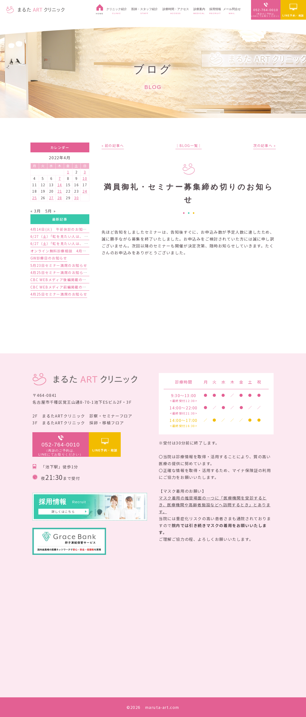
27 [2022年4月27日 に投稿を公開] (51, 197)
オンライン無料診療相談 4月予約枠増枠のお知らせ (75, 250)
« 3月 (35, 211)
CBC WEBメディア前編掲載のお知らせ (64, 287)
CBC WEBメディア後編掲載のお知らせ (64, 279)
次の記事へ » (264, 145)
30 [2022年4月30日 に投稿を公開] (76, 197)
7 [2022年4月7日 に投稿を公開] (60, 178)
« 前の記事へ (113, 145)
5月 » (50, 211)
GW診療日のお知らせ (48, 258)
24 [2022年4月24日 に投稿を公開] (84, 191)
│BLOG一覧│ (188, 145)
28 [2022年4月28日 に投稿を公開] (59, 197)
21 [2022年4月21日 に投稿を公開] (59, 191)
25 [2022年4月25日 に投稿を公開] (34, 197)
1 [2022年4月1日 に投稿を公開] (68, 172)
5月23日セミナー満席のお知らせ (58, 265)
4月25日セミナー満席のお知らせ (58, 294)
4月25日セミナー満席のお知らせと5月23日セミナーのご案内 (83, 272)
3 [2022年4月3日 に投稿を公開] (85, 172)
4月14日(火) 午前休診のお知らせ (60, 229)
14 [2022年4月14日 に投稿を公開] (59, 184)
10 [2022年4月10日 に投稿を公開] (84, 178)
